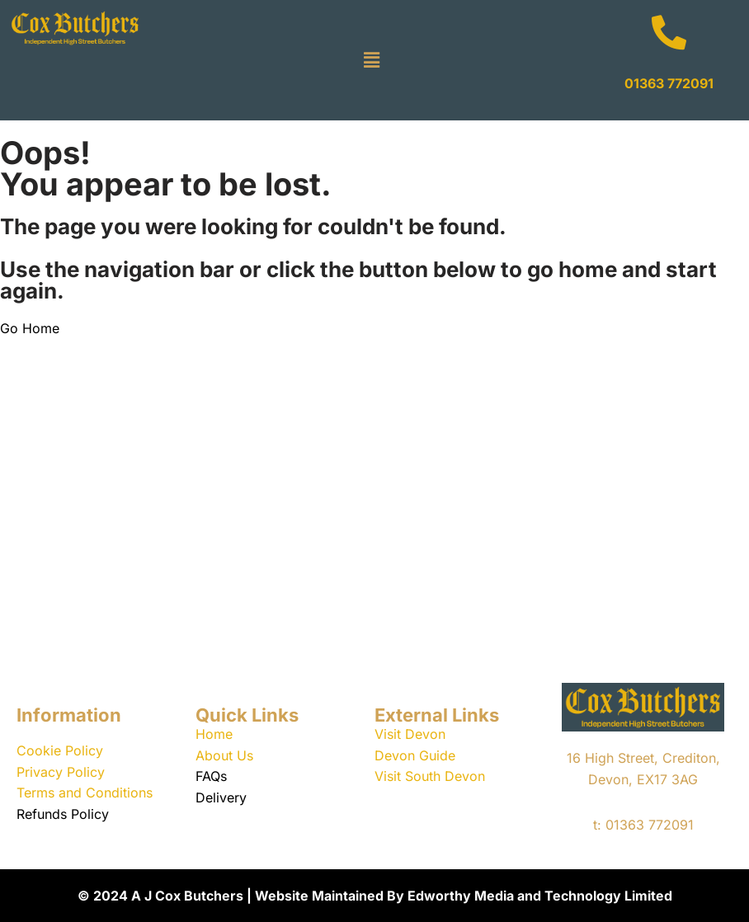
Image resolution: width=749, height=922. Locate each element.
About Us (224, 755)
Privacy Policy (60, 772)
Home (214, 734)
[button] (372, 60)
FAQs (211, 776)
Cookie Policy (59, 750)
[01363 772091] (669, 32)
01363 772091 (669, 83)
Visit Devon (409, 734)
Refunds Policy (62, 814)
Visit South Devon (429, 776)
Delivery (221, 797)
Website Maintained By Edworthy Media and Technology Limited (463, 895)
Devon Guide (414, 755)
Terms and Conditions (84, 792)
